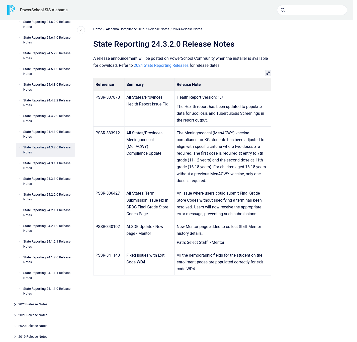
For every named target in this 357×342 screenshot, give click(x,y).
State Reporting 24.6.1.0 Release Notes (47, 40)
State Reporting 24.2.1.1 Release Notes (47, 212)
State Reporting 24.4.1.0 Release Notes (47, 134)
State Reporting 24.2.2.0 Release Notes (47, 197)
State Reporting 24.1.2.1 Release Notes (47, 244)
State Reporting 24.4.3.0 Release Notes (47, 87)
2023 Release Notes (32, 304)
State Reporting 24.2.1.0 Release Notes (47, 228)
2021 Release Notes (32, 315)
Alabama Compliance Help (125, 29)
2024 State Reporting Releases (161, 65)
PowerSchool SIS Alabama (44, 10)
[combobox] (312, 10)
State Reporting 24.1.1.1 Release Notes (47, 275)
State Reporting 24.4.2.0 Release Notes (47, 118)
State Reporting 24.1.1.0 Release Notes (47, 291)
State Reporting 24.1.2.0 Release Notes (47, 259)
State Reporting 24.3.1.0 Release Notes (47, 181)
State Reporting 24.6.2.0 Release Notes (47, 24)
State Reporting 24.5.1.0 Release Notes (47, 71)
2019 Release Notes (32, 336)
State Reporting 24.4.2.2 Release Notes (47, 102)
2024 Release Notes (187, 29)
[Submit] (283, 10)
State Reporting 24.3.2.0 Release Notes (47, 149)
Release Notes (158, 29)
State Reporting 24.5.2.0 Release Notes (47, 55)
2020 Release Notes (32, 326)
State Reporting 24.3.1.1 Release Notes (47, 165)
